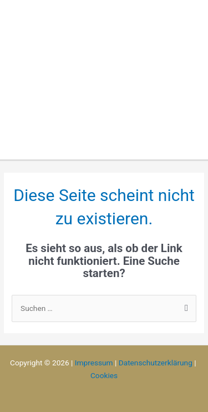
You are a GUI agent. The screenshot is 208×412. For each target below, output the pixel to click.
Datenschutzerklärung (155, 362)
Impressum (94, 362)
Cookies (104, 375)
